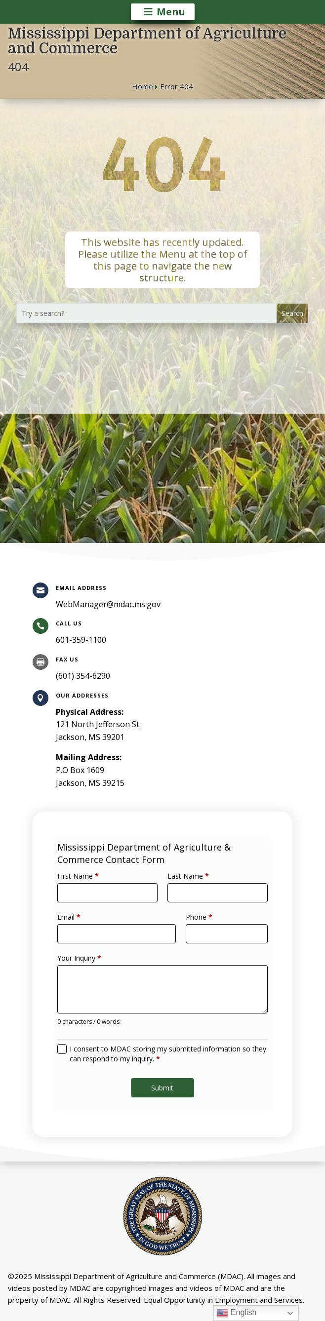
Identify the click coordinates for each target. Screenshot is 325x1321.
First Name (91, 891)
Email (83, 926)
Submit (162, 1069)
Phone (193, 926)
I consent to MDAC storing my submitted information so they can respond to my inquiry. (167, 1041)
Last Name (183, 891)
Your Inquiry (92, 961)
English (236, 1313)
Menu (171, 11)
